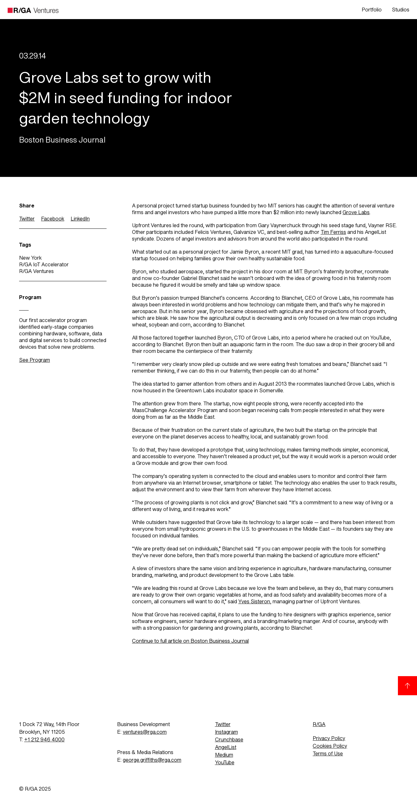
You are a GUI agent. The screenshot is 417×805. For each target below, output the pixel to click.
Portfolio (372, 9)
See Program (34, 360)
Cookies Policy (330, 746)
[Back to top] (407, 685)
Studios (400, 9)
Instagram (226, 732)
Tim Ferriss (333, 232)
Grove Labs (356, 212)
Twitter (27, 218)
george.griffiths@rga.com (152, 760)
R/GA (319, 724)
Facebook (52, 218)
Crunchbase (229, 739)
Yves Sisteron (254, 601)
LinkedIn (80, 218)
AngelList (225, 747)
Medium (224, 755)
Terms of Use (328, 753)
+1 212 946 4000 (44, 739)
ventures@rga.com (145, 732)
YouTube (224, 762)
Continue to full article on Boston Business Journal (190, 641)
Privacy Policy (329, 738)
